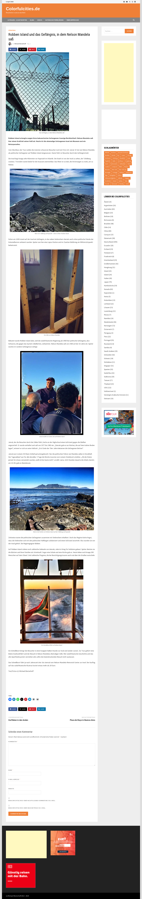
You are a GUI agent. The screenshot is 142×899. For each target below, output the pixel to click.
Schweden (108, 355)
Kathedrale (123, 164)
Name (10, 770)
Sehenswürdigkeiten (110, 178)
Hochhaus (120, 161)
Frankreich (108, 256)
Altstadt (107, 152)
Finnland (107, 253)
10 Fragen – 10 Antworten (17, 20)
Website (11, 789)
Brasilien (107, 155)
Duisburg (115, 158)
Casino (123, 155)
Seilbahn (120, 178)
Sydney (120, 181)
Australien (107, 209)
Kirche (129, 164)
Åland (106, 202)
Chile (106, 227)
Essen (128, 158)
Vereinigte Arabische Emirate (114, 395)
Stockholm (108, 181)
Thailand (107, 384)
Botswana (108, 220)
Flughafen (107, 161)
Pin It (32, 49)
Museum (126, 167)
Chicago (129, 155)
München (107, 169)
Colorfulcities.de (23, 8)
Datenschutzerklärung (54, 20)
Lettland (107, 304)
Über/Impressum (73, 20)
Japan (106, 282)
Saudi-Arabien (109, 351)
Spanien (107, 369)
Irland (106, 271)
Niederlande (108, 322)
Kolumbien (108, 300)
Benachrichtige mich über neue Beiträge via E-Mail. (27, 808)
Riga (106, 175)
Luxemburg (108, 311)
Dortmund (108, 158)
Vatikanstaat (109, 391)
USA (105, 387)
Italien (106, 278)
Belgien (107, 213)
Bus (118, 155)
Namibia (107, 318)
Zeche (127, 184)
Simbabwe (108, 362)
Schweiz (107, 358)
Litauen (107, 307)
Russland (107, 344)
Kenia (106, 296)
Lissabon (107, 167)
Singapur (127, 178)
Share (13, 49)
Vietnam (107, 398)
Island (106, 164)
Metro (120, 167)
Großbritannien (109, 264)
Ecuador (107, 245)
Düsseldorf (122, 158)
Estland (107, 249)
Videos (39, 20)
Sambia (106, 347)
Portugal (115, 172)
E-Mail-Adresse (14, 779)
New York (114, 169)
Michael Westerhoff (20, 44)
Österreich (108, 329)
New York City (122, 169)
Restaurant (129, 172)
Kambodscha (114, 164)
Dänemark (108, 238)
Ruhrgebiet (112, 175)
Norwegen (108, 172)
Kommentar (13, 741)
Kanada (107, 289)
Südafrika (11, 30)
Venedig (121, 184)
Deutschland (108, 242)
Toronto (107, 184)
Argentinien (108, 205)
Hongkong (128, 161)
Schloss (120, 175)
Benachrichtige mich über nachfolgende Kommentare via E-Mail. (32, 800)
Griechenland (109, 260)
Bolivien (107, 216)
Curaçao (107, 234)
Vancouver (114, 184)
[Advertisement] (119, 72)
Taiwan (106, 380)
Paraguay (107, 333)
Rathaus (121, 172)
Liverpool (114, 167)
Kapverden (108, 293)
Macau (106, 315)
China (106, 231)
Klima (32, 20)
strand (114, 181)
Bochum (113, 152)
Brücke (113, 155)
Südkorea (107, 377)
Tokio (126, 181)
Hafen (114, 161)
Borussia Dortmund (123, 152)
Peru (105, 336)
